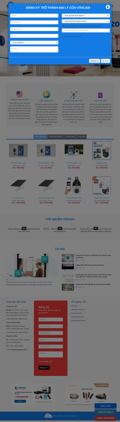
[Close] (108, 7)
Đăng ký (95, 61)
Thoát (105, 61)
